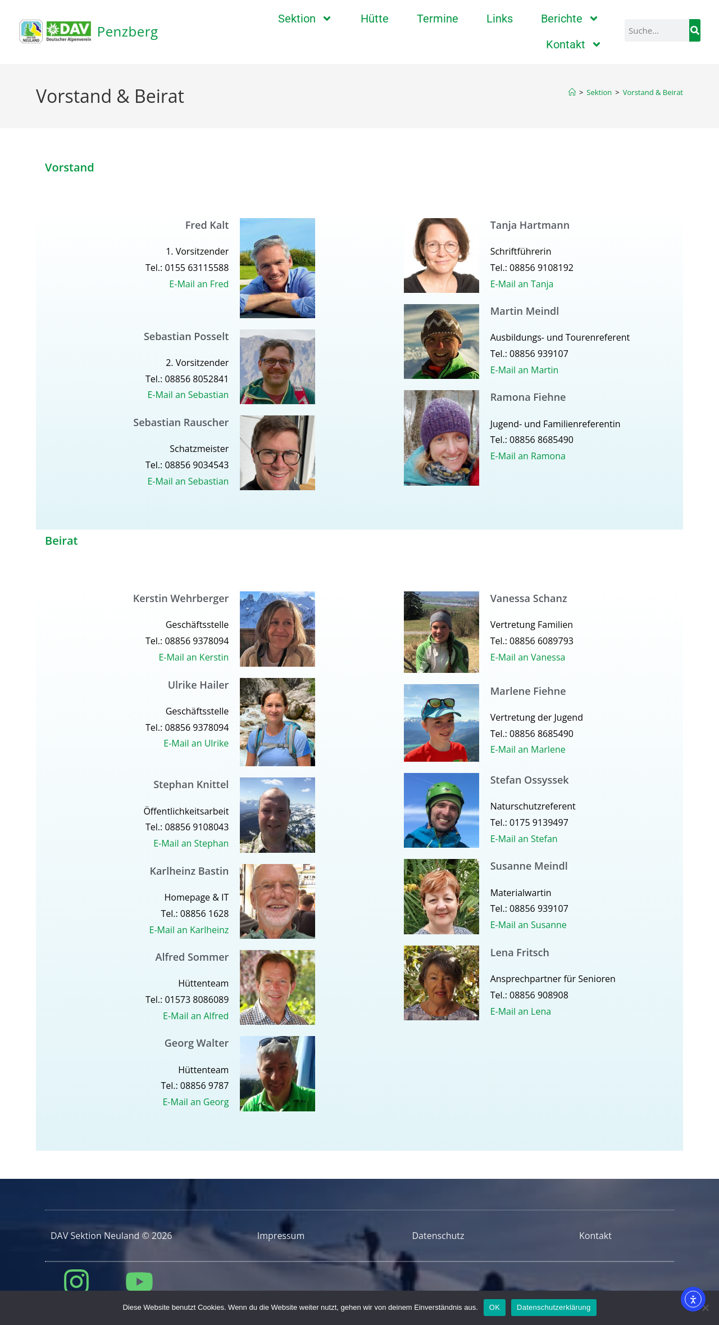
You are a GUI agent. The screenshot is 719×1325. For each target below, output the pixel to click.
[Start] (572, 92)
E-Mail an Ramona (528, 456)
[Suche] (694, 30)
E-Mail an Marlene (528, 749)
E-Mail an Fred (199, 284)
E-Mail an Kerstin (193, 657)
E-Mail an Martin (524, 370)
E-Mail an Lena (520, 1011)
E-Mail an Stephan (191, 843)
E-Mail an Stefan (524, 839)
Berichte (570, 18)
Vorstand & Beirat (653, 92)
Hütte (375, 18)
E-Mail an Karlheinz (189, 930)
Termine (437, 18)
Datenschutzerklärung (553, 1307)
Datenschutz (438, 1235)
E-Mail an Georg (195, 1102)
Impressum (280, 1235)
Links (499, 18)
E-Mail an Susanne (528, 925)
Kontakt (574, 44)
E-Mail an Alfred (196, 1016)
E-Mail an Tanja (522, 284)
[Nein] (705, 1307)
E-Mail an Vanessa (528, 657)
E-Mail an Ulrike (196, 743)
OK (494, 1307)
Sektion (305, 18)
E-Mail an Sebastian (188, 394)
